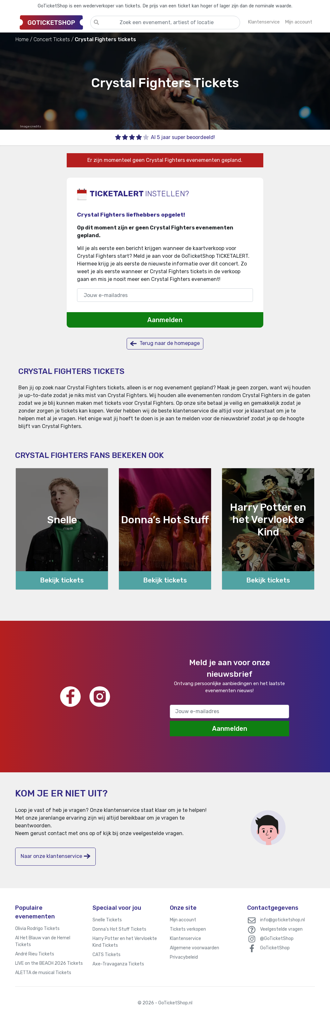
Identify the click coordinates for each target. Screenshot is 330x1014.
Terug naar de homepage (165, 344)
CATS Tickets (106, 954)
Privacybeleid (184, 957)
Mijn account (183, 920)
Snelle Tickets (107, 920)
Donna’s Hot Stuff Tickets (119, 929)
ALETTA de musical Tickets (43, 972)
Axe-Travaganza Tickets (118, 964)
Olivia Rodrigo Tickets (37, 928)
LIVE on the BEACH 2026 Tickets (49, 963)
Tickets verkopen (188, 929)
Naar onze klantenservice (55, 856)
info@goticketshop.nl (282, 920)
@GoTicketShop (277, 938)
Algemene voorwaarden (194, 948)
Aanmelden (164, 320)
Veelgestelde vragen (281, 929)
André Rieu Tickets (34, 954)
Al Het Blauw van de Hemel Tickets (42, 941)
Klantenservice (185, 938)
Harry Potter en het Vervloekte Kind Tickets (124, 942)
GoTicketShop (275, 948)
